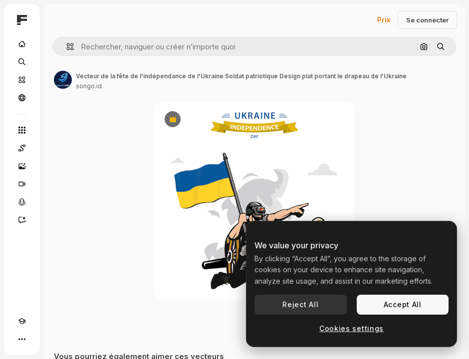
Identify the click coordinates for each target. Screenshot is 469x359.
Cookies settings (351, 328)
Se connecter (427, 20)
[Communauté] (22, 98)
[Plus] (22, 339)
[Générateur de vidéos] (22, 184)
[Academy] (22, 321)
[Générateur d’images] (22, 166)
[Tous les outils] (22, 130)
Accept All (403, 304)
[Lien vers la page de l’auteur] (63, 80)
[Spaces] (22, 148)
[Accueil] (22, 44)
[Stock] (22, 80)
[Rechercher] (22, 62)
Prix (384, 19)
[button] (66, 46)
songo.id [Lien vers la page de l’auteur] (89, 86)
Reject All (300, 304)
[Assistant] (22, 220)
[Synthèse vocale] (22, 202)
